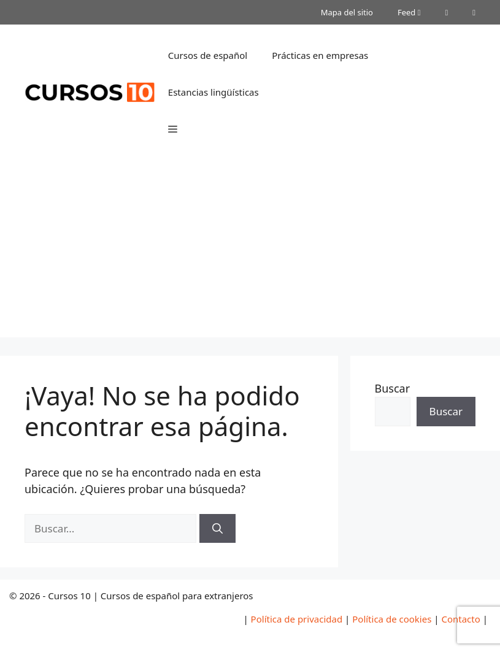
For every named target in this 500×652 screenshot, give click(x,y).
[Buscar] (217, 528)
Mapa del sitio (347, 12)
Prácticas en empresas (320, 55)
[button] (173, 128)
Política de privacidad (297, 619)
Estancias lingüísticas (213, 92)
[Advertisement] (250, 251)
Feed (409, 12)
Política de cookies (391, 619)
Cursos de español (207, 55)
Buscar (392, 388)
